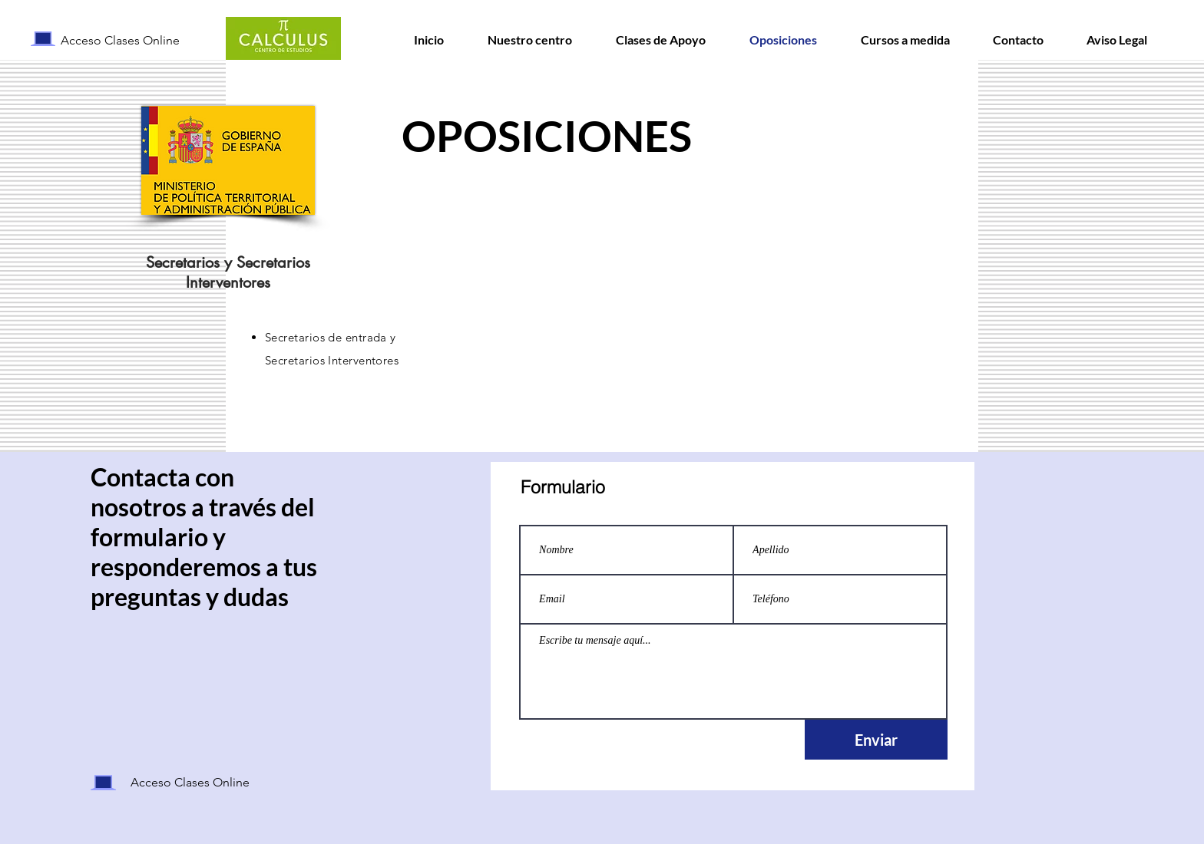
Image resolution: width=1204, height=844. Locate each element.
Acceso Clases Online (120, 40)
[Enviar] (876, 740)
